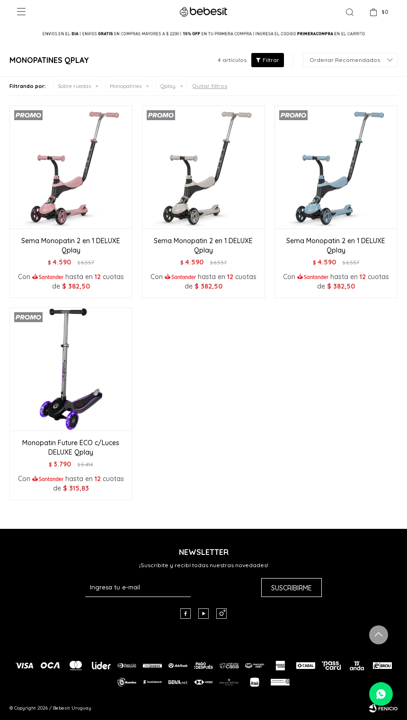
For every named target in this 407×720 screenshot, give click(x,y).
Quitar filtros (209, 85)
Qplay (168, 86)
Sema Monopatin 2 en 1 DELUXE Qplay (70, 246)
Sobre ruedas (74, 86)
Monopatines (126, 86)
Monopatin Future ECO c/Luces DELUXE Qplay (70, 448)
